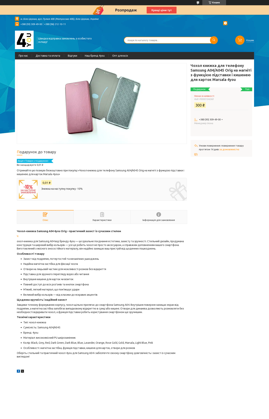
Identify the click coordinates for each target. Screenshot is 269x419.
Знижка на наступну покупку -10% (62, 188)
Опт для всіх (120, 55)
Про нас (23, 55)
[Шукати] (214, 40)
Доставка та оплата (48, 55)
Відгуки (72, 55)
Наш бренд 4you (95, 55)
